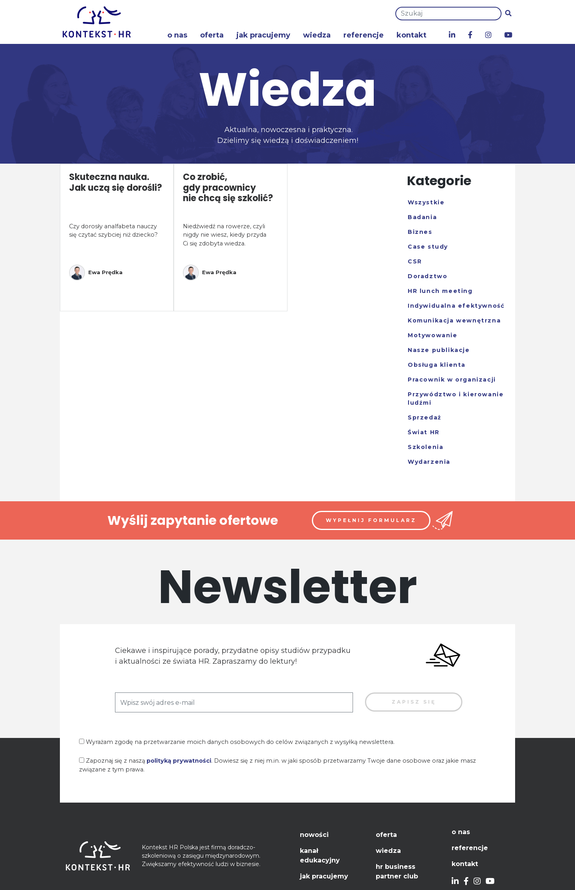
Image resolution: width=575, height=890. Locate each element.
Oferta (212, 35)
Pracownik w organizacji (452, 379)
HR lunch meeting (440, 291)
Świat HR (424, 432)
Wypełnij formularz (371, 520)
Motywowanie (433, 335)
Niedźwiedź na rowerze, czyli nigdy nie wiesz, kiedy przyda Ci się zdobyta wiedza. (224, 235)
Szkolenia (425, 447)
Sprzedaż (425, 417)
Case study (428, 246)
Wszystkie (426, 202)
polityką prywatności (179, 760)
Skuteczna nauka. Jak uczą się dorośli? (115, 182)
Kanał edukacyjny (320, 855)
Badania (422, 217)
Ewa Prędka (96, 273)
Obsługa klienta (437, 364)
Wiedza (317, 35)
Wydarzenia (429, 461)
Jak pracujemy (263, 35)
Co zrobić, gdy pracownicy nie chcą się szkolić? (228, 187)
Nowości (314, 835)
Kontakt (411, 35)
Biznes (420, 231)
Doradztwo (427, 276)
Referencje (363, 35)
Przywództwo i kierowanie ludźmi (456, 398)
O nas (177, 35)
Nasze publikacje (439, 350)
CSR (415, 261)
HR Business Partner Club (397, 871)
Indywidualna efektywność (456, 305)
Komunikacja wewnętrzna (454, 320)
